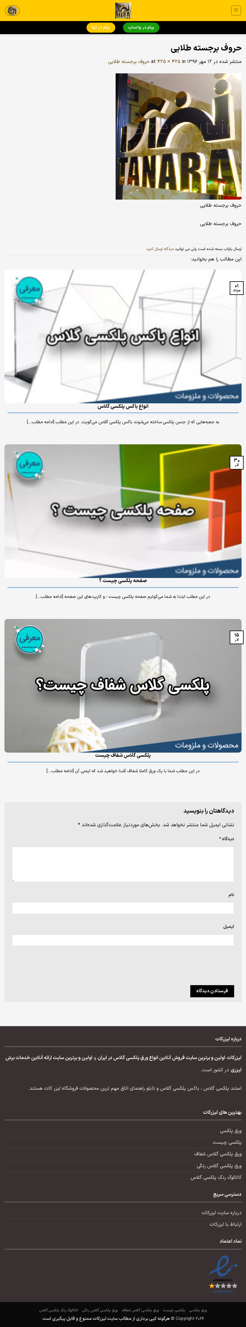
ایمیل (228, 926)
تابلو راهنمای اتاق (138, 1088)
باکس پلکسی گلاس (179, 1088)
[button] (236, 10)
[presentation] (189, 967)
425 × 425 (168, 61)
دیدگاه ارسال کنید (160, 249)
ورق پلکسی (231, 1131)
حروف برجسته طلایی (129, 61)
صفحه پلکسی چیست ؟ (123, 581)
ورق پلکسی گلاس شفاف (218, 1154)
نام (231, 895)
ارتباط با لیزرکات (226, 1224)
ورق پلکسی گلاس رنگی (219, 1166)
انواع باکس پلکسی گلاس (123, 406)
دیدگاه (226, 839)
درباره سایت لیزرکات (222, 1213)
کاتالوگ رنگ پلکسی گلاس (216, 1177)
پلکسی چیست (227, 1142)
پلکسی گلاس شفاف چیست (123, 755)
